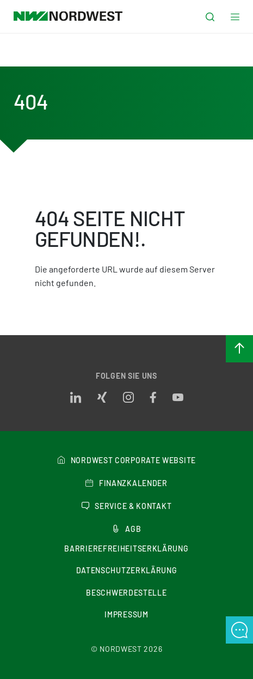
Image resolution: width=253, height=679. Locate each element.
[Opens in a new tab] (75, 397)
